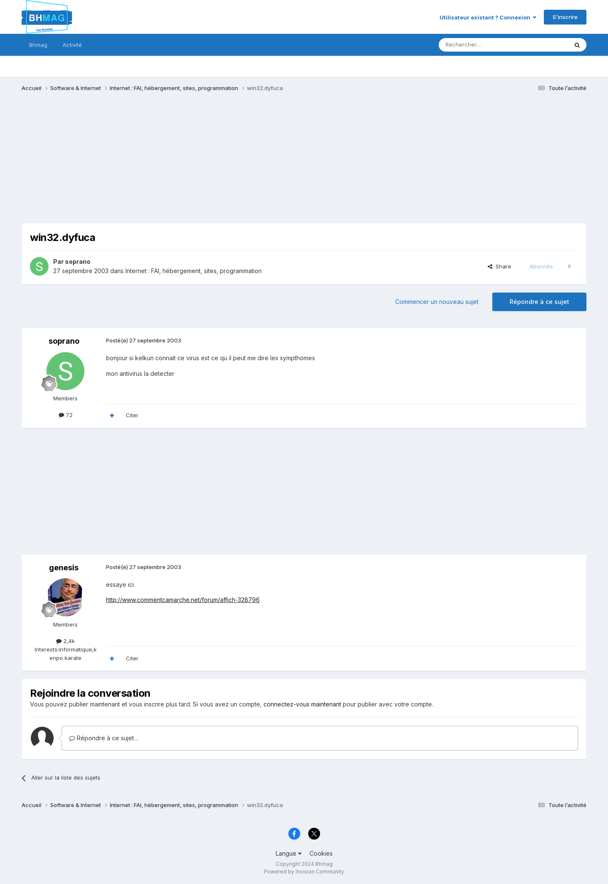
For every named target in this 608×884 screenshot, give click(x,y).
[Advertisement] (175, 164)
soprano (77, 261)
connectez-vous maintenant (302, 704)
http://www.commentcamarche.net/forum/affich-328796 (183, 599)
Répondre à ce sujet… (103, 738)
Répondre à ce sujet (539, 301)
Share (499, 266)
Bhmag (38, 44)
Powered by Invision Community (304, 871)
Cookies (321, 853)
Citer (132, 415)
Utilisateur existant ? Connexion (488, 17)
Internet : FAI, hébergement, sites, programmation (193, 270)
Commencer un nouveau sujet (436, 301)
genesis (64, 567)
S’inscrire (565, 17)
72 (66, 414)
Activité (72, 44)
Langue (288, 853)
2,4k (65, 641)
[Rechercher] (485, 45)
